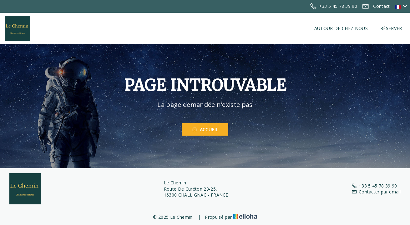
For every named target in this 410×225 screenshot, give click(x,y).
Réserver (391, 28)
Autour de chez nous (341, 28)
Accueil (205, 129)
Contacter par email (376, 192)
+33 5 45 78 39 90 (374, 186)
